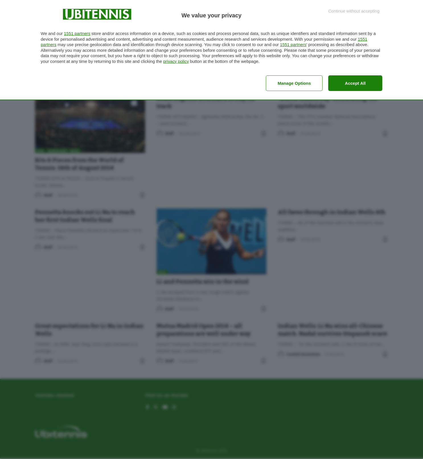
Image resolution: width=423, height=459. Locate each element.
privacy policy (176, 61)
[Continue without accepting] (353, 11)
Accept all (355, 83)
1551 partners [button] (77, 33)
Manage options (294, 83)
